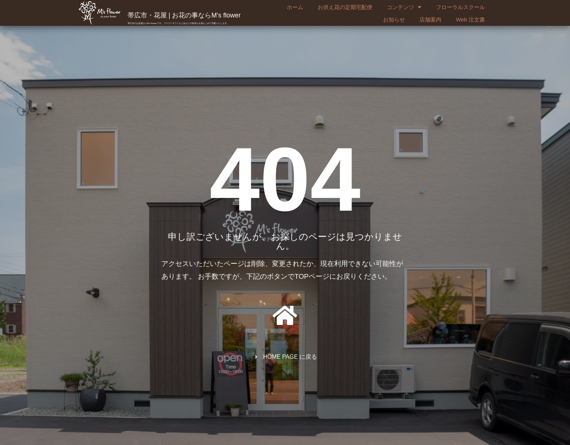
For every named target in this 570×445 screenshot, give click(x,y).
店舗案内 (430, 19)
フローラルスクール (460, 7)
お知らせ (394, 19)
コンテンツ (404, 7)
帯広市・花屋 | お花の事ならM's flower (184, 15)
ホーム (295, 7)
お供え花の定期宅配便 (345, 7)
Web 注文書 (470, 19)
